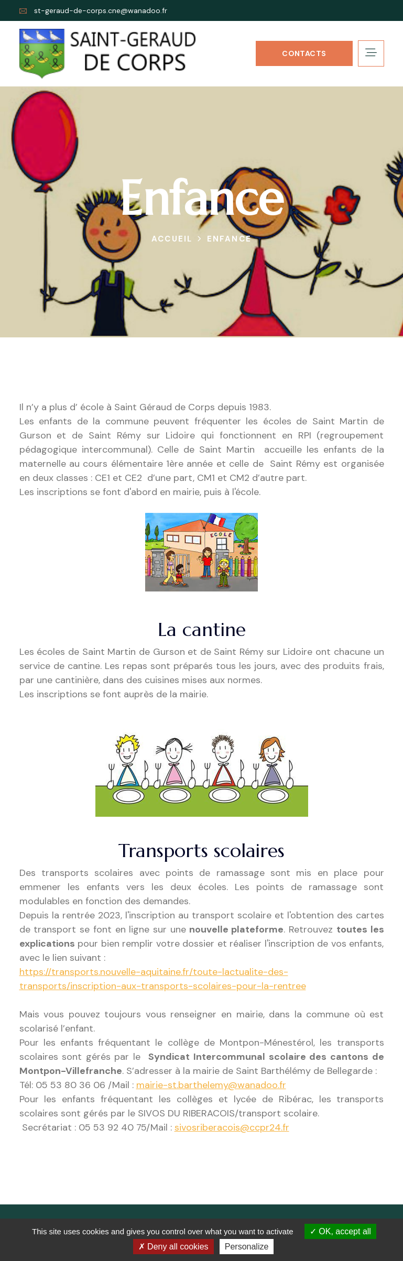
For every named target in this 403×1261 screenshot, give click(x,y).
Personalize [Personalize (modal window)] (247, 1246)
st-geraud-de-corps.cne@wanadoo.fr (100, 10)
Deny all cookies (173, 1246)
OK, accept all (340, 1231)
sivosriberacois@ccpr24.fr (232, 1127)
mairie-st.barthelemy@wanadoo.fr (211, 1085)
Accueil (171, 239)
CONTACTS (304, 53)
